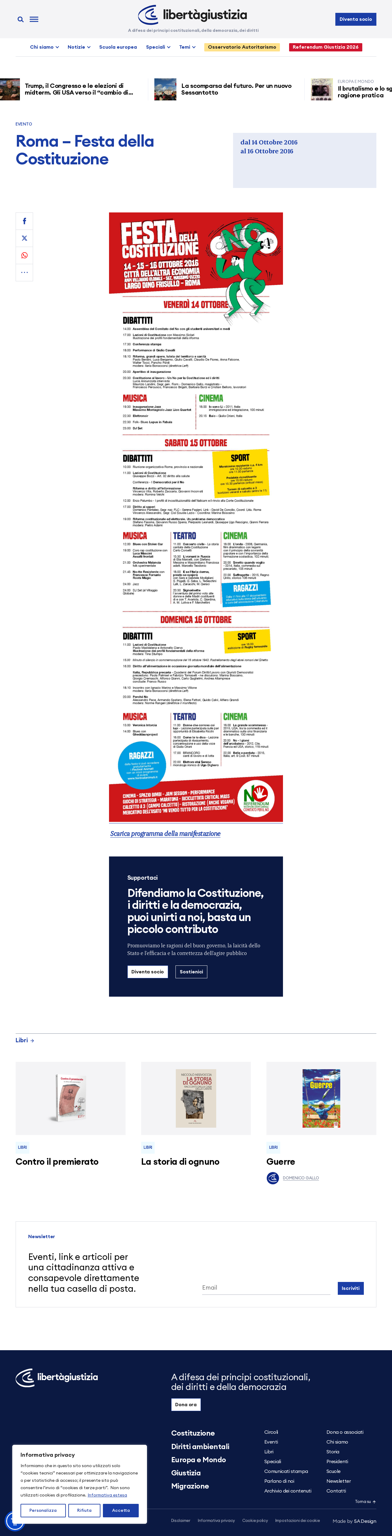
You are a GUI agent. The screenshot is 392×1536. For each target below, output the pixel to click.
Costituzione (193, 1433)
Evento (24, 124)
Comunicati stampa (286, 1471)
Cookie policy (255, 1521)
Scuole (333, 1471)
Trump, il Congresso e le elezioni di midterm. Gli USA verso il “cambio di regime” (82, 93)
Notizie (76, 47)
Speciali (155, 47)
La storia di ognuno (180, 1162)
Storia (332, 1451)
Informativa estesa (107, 1495)
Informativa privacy (216, 1521)
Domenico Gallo (292, 1178)
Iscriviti (351, 1288)
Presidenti (337, 1461)
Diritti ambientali (200, 1447)
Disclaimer (180, 1521)
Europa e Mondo (198, 1460)
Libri (25, 1040)
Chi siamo (42, 47)
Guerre (280, 1162)
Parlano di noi (279, 1481)
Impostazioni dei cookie (297, 1521)
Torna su (365, 1502)
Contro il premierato (57, 1162)
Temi (184, 47)
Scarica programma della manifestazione (165, 833)
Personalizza (43, 1510)
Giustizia (186, 1473)
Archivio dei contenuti (287, 1491)
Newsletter (338, 1481)
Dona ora (186, 1404)
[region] (79, 1484)
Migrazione (190, 1486)
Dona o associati (344, 1432)
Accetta (121, 1510)
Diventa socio (356, 19)
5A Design (354, 1521)
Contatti (336, 1491)
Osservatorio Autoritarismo (242, 47)
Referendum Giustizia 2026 (326, 47)
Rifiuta (84, 1510)
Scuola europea (118, 47)
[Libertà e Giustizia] (192, 15)
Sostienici (191, 971)
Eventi (271, 1442)
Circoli (271, 1432)
